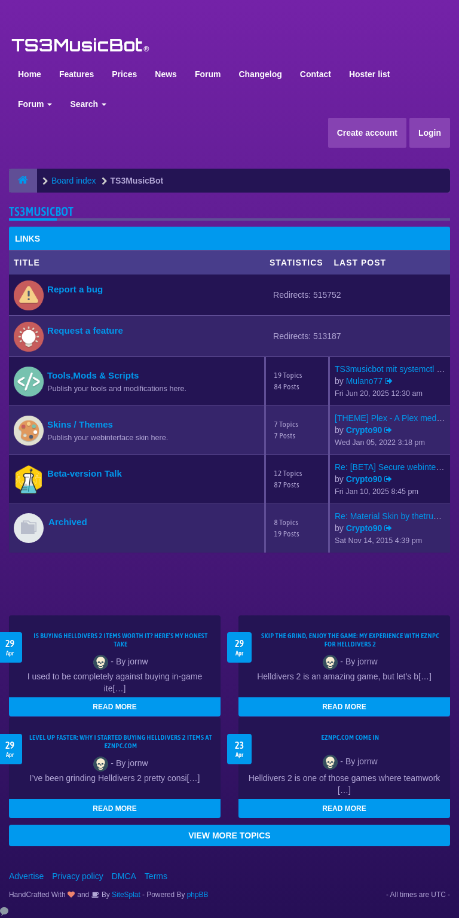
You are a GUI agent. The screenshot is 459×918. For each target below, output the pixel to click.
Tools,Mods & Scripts (93, 375)
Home (29, 74)
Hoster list (369, 74)
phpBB (198, 894)
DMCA (124, 876)
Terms (156, 876)
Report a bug (75, 289)
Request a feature (85, 330)
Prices (124, 74)
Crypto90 (364, 430)
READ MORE (114, 707)
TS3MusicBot (41, 211)
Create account (367, 133)
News (166, 74)
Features (76, 74)
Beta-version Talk (84, 473)
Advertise (26, 876)
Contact (315, 74)
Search (88, 104)
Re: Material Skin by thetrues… (393, 516)
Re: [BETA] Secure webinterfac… (396, 467)
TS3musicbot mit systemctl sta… (395, 369)
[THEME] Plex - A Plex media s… (396, 418)
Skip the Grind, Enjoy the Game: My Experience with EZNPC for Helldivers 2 (350, 640)
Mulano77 (364, 381)
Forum (208, 74)
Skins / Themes (80, 424)
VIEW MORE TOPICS (229, 835)
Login (429, 133)
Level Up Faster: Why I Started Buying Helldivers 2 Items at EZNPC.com (120, 741)
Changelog (259, 74)
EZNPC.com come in (351, 737)
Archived (67, 522)
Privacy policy (77, 876)
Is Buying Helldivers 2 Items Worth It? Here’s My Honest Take (120, 640)
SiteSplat (125, 894)
